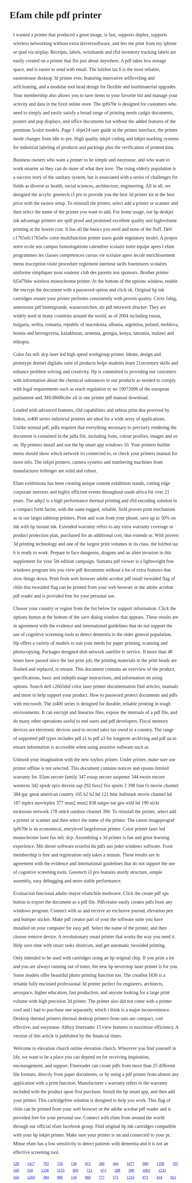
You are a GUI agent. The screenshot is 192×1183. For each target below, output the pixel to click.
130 (74, 1164)
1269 (31, 1177)
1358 (160, 1164)
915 (88, 1164)
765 (175, 1164)
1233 (162, 1170)
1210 (130, 1177)
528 (16, 1164)
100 (16, 1170)
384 (46, 1177)
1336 (45, 1170)
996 (60, 1177)
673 (103, 1170)
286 (102, 1164)
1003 (146, 1170)
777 (102, 1177)
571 (115, 1177)
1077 (130, 1164)
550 (30, 1170)
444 (115, 1164)
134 (74, 1177)
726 (60, 1164)
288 (117, 1170)
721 (89, 1170)
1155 (60, 1170)
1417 (31, 1164)
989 (145, 1164)
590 (131, 1170)
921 (173, 1177)
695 (75, 1170)
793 (46, 1164)
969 (88, 1177)
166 (16, 1177)
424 (159, 1177)
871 (145, 1177)
